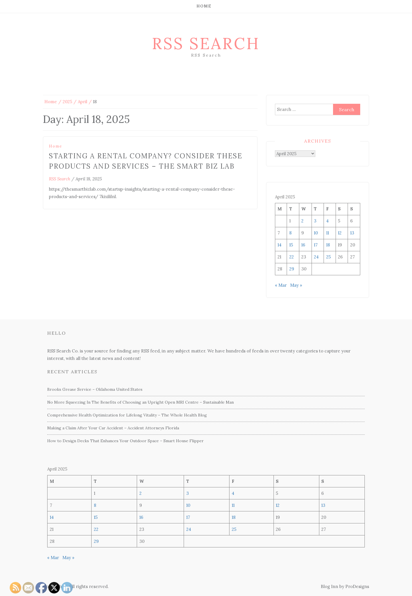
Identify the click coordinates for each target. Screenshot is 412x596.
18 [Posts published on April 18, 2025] (328, 245)
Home (204, 6)
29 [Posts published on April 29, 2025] (291, 269)
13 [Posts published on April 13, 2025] (352, 233)
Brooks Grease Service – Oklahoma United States (94, 389)
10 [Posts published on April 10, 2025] (316, 233)
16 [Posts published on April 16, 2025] (303, 245)
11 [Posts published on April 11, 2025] (327, 233)
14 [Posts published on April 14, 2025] (280, 245)
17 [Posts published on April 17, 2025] (316, 245)
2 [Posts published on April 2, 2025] (302, 221)
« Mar (281, 285)
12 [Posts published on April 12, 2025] (340, 233)
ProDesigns (357, 586)
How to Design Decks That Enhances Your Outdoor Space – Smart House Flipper (125, 440)
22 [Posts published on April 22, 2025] (291, 257)
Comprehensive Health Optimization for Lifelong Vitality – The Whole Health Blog (127, 415)
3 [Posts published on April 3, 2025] (315, 221)
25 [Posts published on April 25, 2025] (328, 257)
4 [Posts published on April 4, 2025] (327, 221)
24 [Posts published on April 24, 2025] (316, 257)
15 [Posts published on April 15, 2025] (291, 245)
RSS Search (206, 43)
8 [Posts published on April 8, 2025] (290, 233)
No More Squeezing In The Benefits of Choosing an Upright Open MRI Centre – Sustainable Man (140, 402)
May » (296, 285)
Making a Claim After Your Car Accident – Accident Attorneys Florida (113, 427)
